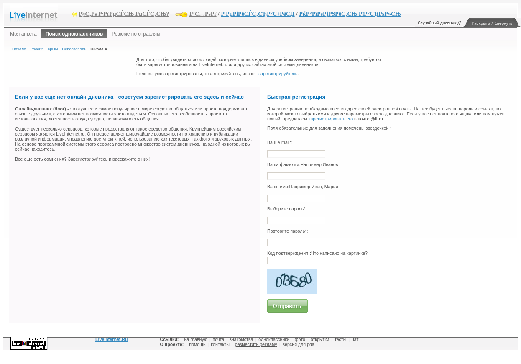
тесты (341, 339)
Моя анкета (23, 34)
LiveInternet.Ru (111, 339)
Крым (53, 48)
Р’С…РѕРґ (203, 14)
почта (219, 339)
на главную (195, 339)
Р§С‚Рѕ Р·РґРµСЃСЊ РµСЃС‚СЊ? (124, 14)
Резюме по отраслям (136, 34)
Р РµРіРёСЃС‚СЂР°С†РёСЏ (257, 14)
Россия (36, 48)
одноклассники (273, 339)
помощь (197, 344)
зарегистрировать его (331, 118)
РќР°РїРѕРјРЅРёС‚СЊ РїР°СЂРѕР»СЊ (350, 14)
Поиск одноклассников (74, 34)
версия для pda (298, 344)
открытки (320, 339)
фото (300, 339)
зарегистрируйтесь (277, 73)
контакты (220, 344)
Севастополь (74, 48)
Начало (19, 48)
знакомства (241, 339)
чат (355, 339)
